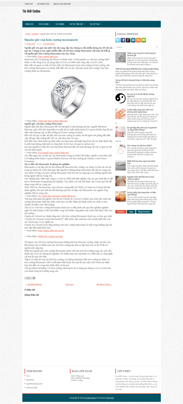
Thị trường (59, 24)
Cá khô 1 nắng (77, 380)
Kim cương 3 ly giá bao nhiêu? (139, 145)
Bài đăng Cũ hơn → (104, 284)
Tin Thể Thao (96, 23)
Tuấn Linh (31, 44)
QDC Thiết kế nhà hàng (80, 378)
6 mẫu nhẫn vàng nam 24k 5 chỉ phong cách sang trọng (140, 111)
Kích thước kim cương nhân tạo (53, 152)
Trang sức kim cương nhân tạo (52, 121)
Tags (131, 212)
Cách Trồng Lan (77, 376)
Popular (121, 212)
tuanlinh (35, 34)
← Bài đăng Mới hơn (33, 284)
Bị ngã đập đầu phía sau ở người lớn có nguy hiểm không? (142, 129)
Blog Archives (144, 212)
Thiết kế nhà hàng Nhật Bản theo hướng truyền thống (136, 69)
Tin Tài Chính (45, 23)
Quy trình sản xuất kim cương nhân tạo (56, 196)
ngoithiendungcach (34, 384)
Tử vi (28, 376)
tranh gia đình (31, 388)
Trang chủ (29, 4)
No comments (49, 44)
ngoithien (30, 380)
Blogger (110, 398)
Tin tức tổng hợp (78, 23)
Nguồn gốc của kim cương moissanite (51, 39)
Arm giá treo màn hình (62, 4)
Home (27, 34)
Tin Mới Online (31, 11)
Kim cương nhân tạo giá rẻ (51, 230)
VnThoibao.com (43, 4)
